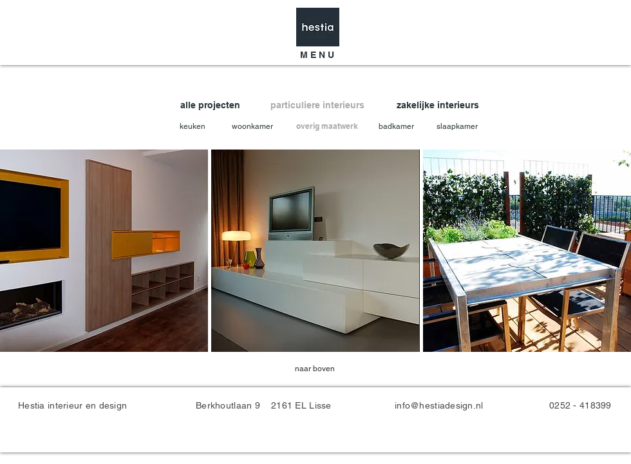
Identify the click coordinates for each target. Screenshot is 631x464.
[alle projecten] (219, 105)
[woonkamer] (253, 127)
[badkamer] (398, 127)
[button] (317, 55)
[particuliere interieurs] (320, 105)
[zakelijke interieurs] (440, 105)
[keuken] (193, 127)
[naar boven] (315, 369)
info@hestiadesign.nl (439, 405)
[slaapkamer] (459, 127)
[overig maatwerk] (327, 127)
